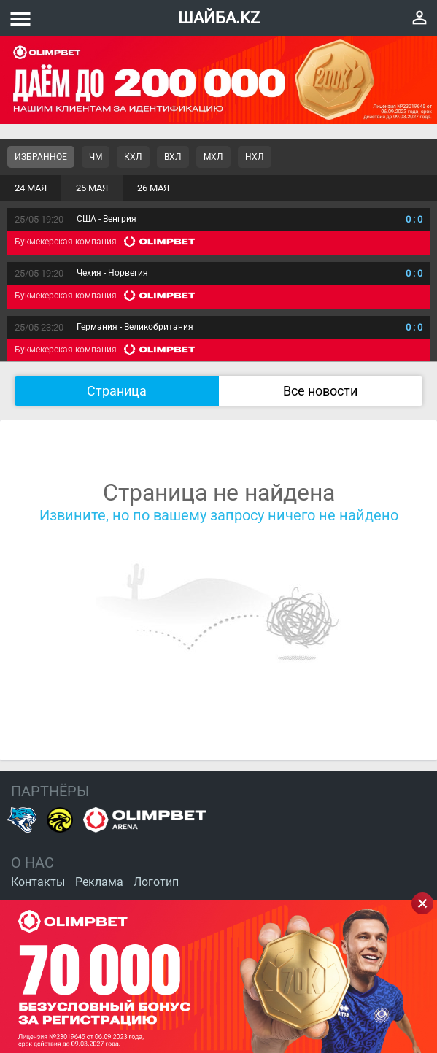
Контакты (38, 882)
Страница (117, 390)
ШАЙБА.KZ (219, 18)
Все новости (320, 390)
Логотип (156, 882)
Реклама (99, 882)
